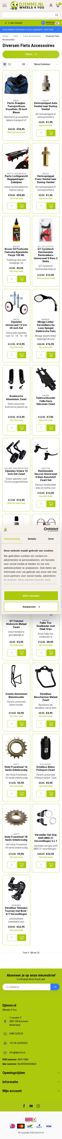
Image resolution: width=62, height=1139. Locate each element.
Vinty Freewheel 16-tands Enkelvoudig (16, 768)
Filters (31, 54)
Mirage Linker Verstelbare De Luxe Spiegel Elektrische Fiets (46, 326)
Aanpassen (31, 606)
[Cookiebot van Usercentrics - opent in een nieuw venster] (44, 529)
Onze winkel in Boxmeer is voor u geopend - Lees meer (28, 29)
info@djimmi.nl (17, 1052)
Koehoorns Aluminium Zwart (16, 398)
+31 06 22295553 (18, 1043)
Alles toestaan (31, 595)
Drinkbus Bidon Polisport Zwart (45, 768)
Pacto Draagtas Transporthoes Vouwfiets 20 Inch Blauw (16, 108)
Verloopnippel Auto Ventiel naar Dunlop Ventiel (45, 106)
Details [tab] (32, 538)
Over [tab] (51, 538)
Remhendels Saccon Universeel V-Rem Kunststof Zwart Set (45, 475)
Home (5, 36)
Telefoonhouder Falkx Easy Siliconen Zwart (45, 401)
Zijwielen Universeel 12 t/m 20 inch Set (16, 325)
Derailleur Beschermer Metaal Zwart (45, 697)
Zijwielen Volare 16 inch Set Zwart (16, 472)
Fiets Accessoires (32, 36)
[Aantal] (41, 132)
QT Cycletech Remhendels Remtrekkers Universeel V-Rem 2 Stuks (46, 255)
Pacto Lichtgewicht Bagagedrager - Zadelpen (16, 179)
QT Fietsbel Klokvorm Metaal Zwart (16, 624)
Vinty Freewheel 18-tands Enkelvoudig (16, 838)
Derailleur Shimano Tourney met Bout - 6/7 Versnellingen (16, 911)
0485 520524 (16, 1033)
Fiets (15, 36)
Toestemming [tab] (12, 538)
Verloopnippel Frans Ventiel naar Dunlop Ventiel (45, 179)
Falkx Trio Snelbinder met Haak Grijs (46, 626)
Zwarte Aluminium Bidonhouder (16, 695)
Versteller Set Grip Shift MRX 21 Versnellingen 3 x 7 (45, 838)
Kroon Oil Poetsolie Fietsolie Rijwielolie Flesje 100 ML (16, 252)
